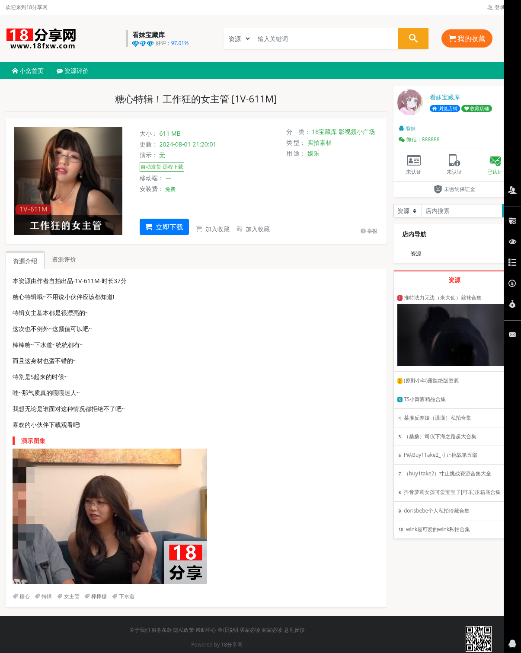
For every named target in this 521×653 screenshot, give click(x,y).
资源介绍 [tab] (25, 261)
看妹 (407, 128)
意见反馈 (294, 630)
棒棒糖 (95, 596)
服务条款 (161, 630)
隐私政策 (183, 630)
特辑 (43, 596)
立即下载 (164, 227)
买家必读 (250, 630)
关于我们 (139, 630)
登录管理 (501, 7)
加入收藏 (213, 229)
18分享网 (232, 644)
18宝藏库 (324, 131)
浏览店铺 (444, 108)
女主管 (68, 596)
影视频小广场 (357, 131)
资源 (416, 253)
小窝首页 (28, 71)
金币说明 (227, 630)
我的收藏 (467, 38)
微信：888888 (419, 139)
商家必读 (272, 630)
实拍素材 (319, 142)
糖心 (21, 596)
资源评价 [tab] (64, 259)
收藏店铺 (476, 108)
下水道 (123, 596)
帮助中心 (205, 630)
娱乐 (313, 153)
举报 (369, 231)
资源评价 (73, 71)
